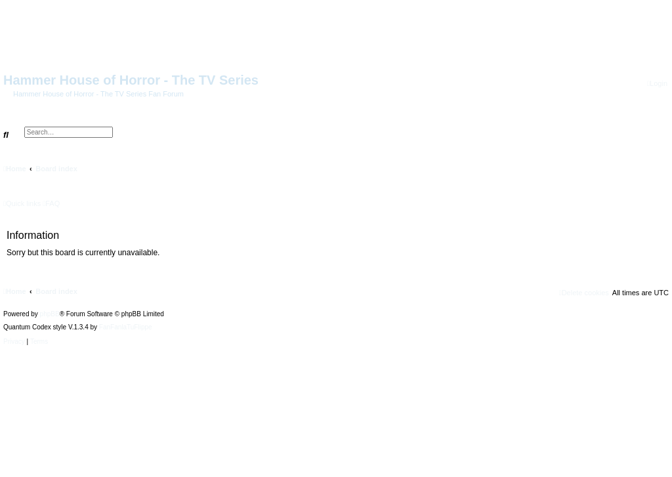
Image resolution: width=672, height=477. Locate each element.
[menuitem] (657, 83)
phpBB (50, 314)
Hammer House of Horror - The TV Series (131, 80)
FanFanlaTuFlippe (125, 327)
